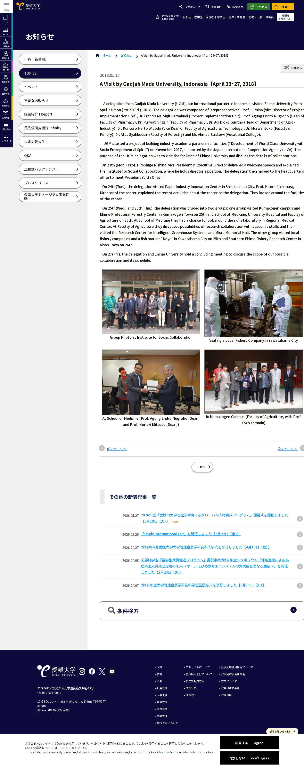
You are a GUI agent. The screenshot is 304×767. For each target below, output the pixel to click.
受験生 (187, 17)
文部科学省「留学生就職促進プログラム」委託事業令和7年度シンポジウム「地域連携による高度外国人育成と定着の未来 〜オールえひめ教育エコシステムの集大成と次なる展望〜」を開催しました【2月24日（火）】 (215, 566)
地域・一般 (255, 17)
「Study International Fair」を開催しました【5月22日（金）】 (191, 533)
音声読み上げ (189, 7)
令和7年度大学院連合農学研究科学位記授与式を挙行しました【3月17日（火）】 (203, 584)
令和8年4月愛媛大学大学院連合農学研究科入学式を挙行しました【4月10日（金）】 (206, 546)
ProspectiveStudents (170, 17)
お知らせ (126, 55)
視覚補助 (213, 6)
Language (235, 6)
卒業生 (221, 17)
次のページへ (288, 448)
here (167, 752)
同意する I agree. (249, 742)
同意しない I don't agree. (249, 758)
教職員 (269, 17)
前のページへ (117, 448)
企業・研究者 (237, 17)
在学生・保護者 (204, 17)
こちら (61, 748)
